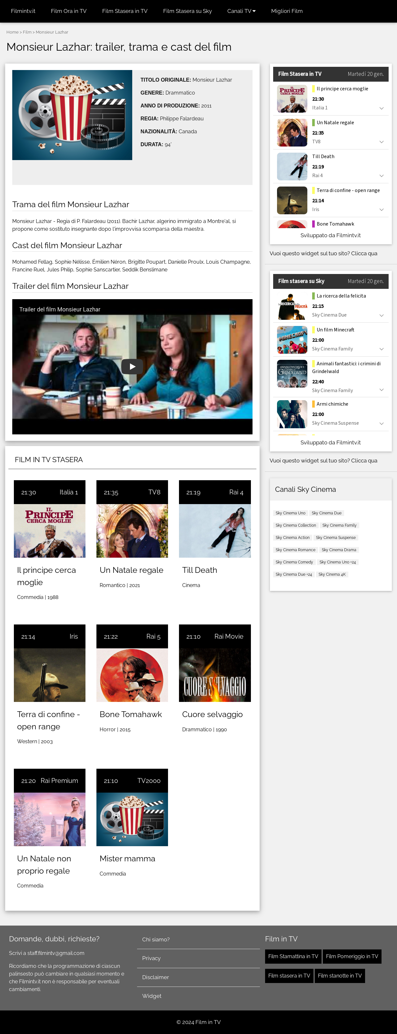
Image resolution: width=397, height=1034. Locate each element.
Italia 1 (69, 492)
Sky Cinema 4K (332, 574)
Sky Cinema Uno (290, 513)
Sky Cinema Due (327, 513)
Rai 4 (236, 492)
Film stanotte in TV (340, 976)
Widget (152, 996)
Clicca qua (364, 253)
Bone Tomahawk (131, 714)
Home (12, 32)
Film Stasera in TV (125, 11)
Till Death (199, 570)
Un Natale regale (132, 570)
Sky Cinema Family (340, 525)
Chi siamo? (156, 939)
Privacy (151, 958)
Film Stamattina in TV (293, 956)
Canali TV (241, 11)
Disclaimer (155, 977)
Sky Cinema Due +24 (294, 574)
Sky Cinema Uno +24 (338, 562)
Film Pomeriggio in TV (352, 956)
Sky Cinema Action (293, 537)
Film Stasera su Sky (187, 11)
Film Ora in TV (69, 11)
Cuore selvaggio (212, 714)
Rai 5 (153, 636)
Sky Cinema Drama (339, 550)
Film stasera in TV (289, 976)
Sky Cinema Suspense (336, 537)
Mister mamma (127, 858)
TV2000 (149, 781)
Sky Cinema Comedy (294, 562)
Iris (74, 636)
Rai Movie (228, 636)
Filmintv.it (23, 11)
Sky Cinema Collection (296, 525)
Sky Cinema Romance (295, 550)
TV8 (154, 492)
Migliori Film (287, 11)
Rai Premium (59, 781)
